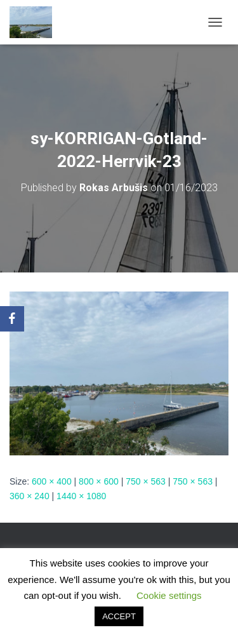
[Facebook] (12, 319)
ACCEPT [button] (119, 616)
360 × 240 (30, 496)
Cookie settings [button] (169, 595)
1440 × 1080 (81, 496)
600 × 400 (52, 481)
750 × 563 (146, 481)
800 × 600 (99, 481)
